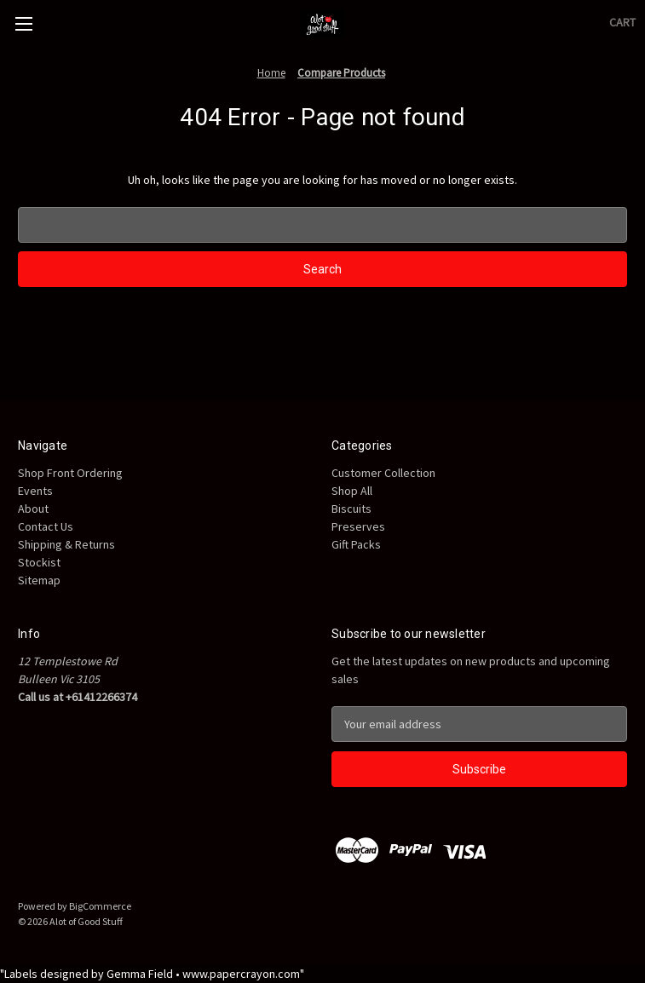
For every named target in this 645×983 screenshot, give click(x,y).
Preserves (358, 526)
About (33, 508)
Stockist (39, 562)
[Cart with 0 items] (622, 22)
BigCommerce (100, 906)
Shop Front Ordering (70, 472)
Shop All (351, 490)
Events (35, 490)
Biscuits (351, 508)
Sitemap (39, 580)
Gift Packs (356, 544)
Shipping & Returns (66, 544)
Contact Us (45, 526)
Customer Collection (383, 472)
